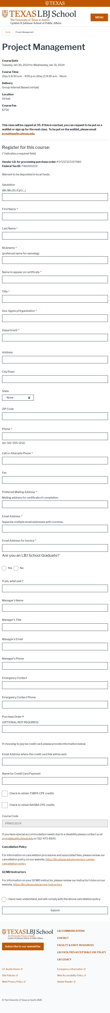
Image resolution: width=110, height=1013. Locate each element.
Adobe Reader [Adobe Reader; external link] (65, 981)
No (22, 568)
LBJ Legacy (64, 959)
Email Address (11, 516)
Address (7, 352)
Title (5, 291)
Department (9, 330)
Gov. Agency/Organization (18, 311)
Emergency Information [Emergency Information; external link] (70, 969)
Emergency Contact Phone (19, 697)
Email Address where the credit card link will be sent (34, 754)
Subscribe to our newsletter (23, 946)
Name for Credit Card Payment (21, 773)
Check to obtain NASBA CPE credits (32, 805)
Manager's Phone (13, 658)
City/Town (8, 371)
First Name (9, 209)
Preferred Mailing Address (18, 492)
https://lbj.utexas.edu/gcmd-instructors (37, 884)
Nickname (8, 247)
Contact (63, 938)
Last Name (9, 228)
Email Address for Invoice (18, 540)
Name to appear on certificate (21, 272)
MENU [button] (99, 17)
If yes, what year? (12, 581)
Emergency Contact (14, 678)
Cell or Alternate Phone (16, 453)
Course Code (10, 816)
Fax (4, 472)
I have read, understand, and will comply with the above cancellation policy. (54, 899)
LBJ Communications (71, 931)
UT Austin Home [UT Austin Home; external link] (11, 969)
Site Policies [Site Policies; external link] (8, 975)
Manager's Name (12, 600)
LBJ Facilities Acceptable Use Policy (81, 952)
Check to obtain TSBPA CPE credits (31, 793)
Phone (6, 429)
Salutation (8, 184)
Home (8, 32)
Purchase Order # (13, 716)
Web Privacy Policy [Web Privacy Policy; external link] (12, 981)
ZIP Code (8, 409)
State (5, 391)
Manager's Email (12, 639)
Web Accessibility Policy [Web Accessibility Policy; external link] (70, 975)
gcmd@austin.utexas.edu (17, 838)
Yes (10, 568)
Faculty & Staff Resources (75, 945)
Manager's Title (11, 619)
